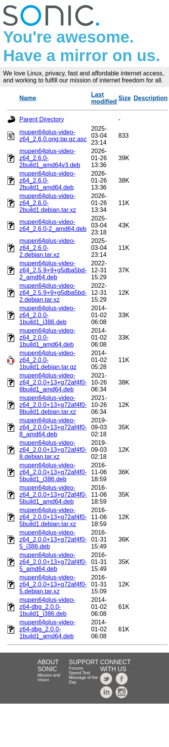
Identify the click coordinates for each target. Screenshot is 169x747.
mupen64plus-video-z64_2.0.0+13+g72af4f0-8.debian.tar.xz (53, 449)
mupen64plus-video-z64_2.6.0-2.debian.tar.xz (47, 248)
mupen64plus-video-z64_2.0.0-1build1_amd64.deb (47, 337)
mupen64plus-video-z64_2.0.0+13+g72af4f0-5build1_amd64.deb (53, 494)
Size (124, 98)
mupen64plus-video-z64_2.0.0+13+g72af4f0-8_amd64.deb (53, 427)
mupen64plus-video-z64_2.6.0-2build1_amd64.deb (47, 180)
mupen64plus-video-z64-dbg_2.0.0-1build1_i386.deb (47, 607)
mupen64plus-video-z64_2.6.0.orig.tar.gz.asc (53, 135)
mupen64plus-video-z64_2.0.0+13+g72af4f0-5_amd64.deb (53, 562)
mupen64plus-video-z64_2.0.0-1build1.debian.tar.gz (48, 360)
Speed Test (79, 672)
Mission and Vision (49, 677)
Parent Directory (41, 119)
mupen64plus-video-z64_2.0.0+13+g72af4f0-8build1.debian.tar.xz (53, 405)
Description (151, 98)
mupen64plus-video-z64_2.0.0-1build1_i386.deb (47, 315)
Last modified (104, 98)
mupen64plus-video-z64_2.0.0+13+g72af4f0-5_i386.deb (53, 539)
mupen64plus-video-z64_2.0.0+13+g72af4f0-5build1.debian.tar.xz (53, 517)
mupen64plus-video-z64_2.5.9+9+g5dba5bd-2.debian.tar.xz (53, 292)
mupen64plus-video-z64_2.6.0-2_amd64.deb (52, 225)
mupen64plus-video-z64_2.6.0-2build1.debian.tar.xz (47, 203)
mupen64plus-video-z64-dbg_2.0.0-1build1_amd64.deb (47, 629)
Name (27, 98)
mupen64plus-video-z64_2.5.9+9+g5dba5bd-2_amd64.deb (53, 270)
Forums (76, 668)
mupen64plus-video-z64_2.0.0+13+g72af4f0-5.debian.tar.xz (53, 584)
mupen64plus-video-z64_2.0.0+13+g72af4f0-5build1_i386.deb (53, 472)
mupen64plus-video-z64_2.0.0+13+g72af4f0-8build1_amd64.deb (53, 382)
